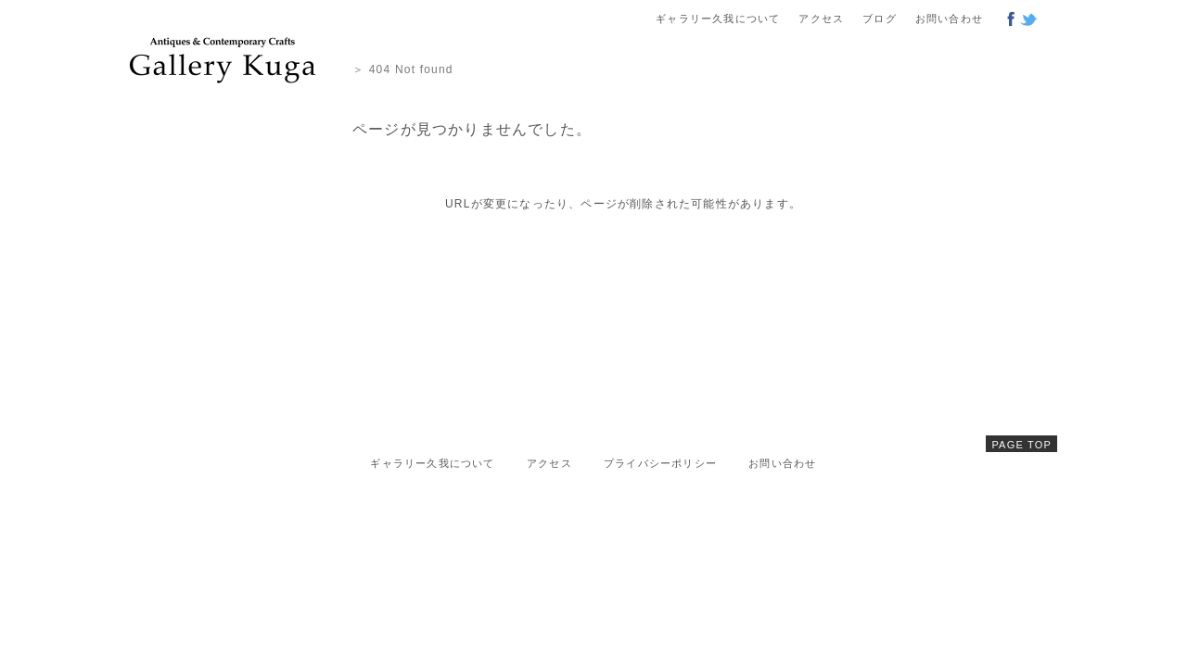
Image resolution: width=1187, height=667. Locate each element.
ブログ (879, 18)
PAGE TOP (1021, 444)
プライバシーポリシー (660, 463)
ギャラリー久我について (718, 18)
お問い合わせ (949, 18)
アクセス (821, 18)
